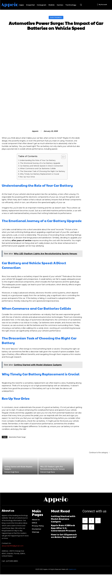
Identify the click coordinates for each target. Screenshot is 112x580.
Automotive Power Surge (17, 445)
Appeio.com (72, 575)
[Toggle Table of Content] (62, 165)
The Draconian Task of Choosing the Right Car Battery (42, 179)
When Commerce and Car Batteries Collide (38, 176)
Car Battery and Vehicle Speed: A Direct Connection (41, 174)
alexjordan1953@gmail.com (12, 551)
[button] (81, 4)
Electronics (56, 17)
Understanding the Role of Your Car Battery (37, 168)
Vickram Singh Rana (11, 480)
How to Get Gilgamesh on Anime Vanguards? (62, 533)
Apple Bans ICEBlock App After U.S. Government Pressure (64, 527)
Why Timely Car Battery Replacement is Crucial (39, 182)
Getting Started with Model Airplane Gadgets (63, 522)
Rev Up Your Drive (27, 184)
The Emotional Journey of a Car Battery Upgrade (40, 171)
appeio (35, 139)
